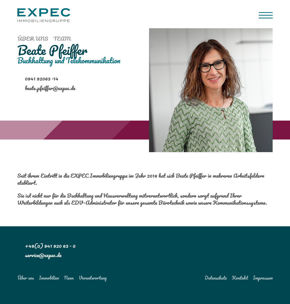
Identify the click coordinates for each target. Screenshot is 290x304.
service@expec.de (43, 255)
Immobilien (49, 277)
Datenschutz (216, 277)
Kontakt (240, 277)
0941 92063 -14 (41, 78)
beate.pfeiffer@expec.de (50, 88)
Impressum (263, 277)
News (69, 277)
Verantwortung (93, 277)
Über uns (32, 38)
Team (62, 38)
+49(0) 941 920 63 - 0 (50, 245)
